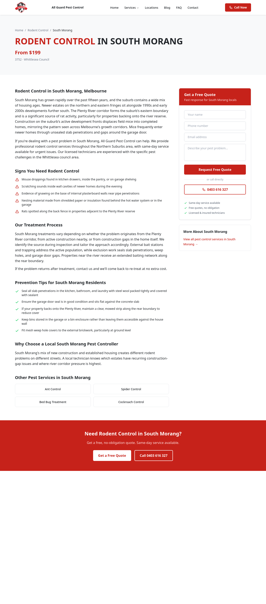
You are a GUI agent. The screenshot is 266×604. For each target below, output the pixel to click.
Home (114, 8)
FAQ (179, 8)
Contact (193, 8)
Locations (151, 8)
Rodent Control (38, 30)
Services (131, 8)
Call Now (238, 7)
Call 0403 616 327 (153, 455)
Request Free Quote (215, 169)
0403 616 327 (215, 189)
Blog (167, 8)
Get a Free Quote (112, 455)
